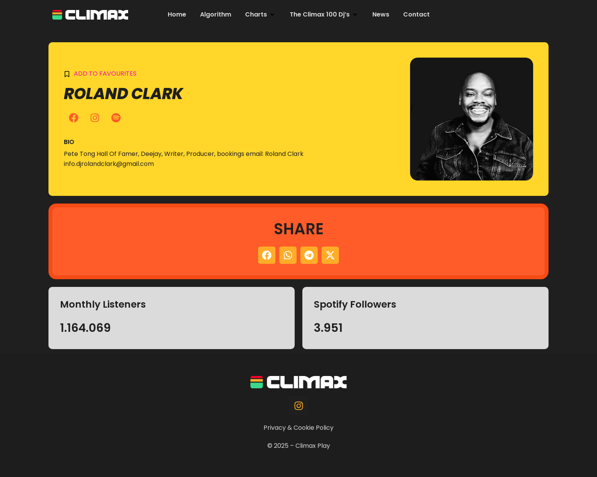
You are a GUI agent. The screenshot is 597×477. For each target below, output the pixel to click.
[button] (260, 15)
